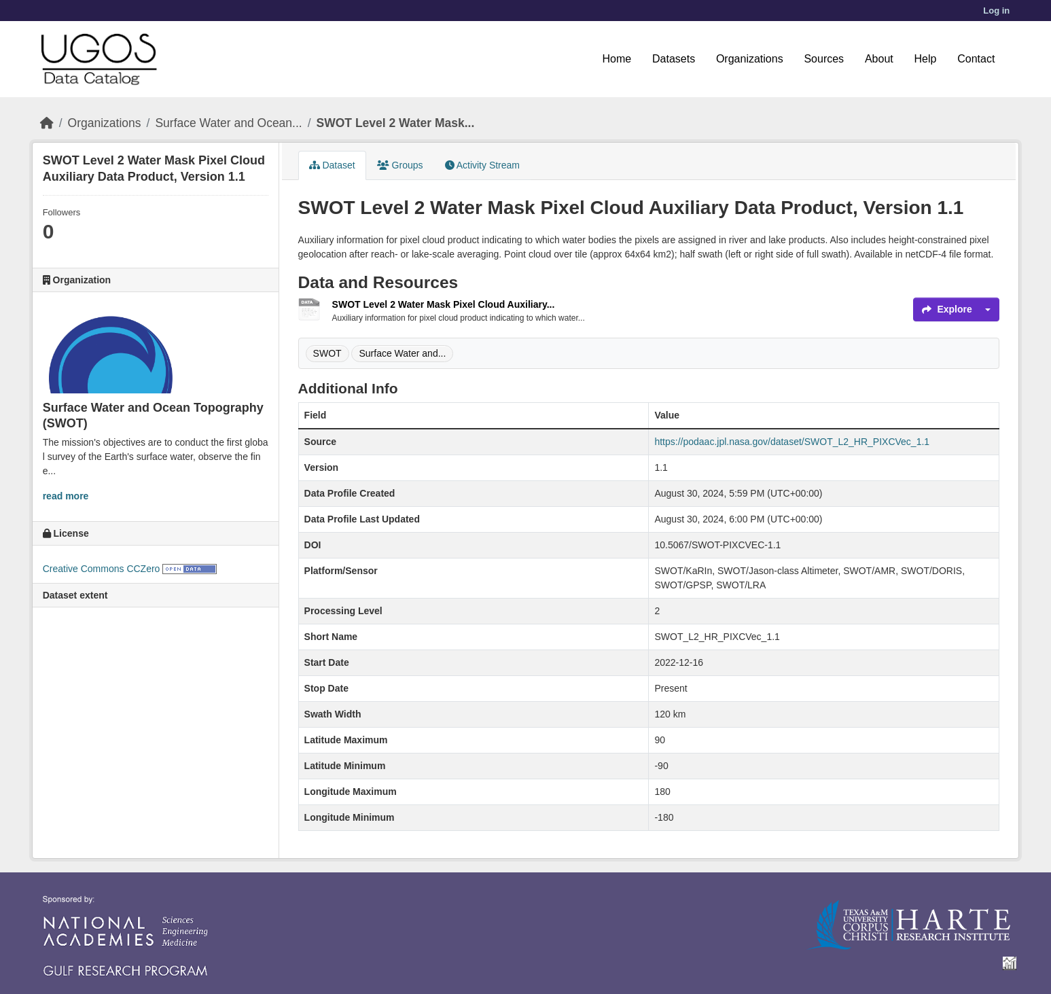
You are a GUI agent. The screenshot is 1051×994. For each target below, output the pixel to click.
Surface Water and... (402, 353)
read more (66, 496)
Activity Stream (482, 165)
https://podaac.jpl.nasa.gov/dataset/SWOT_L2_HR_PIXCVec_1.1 (791, 441)
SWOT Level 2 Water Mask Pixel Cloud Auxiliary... (443, 304)
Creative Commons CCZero (101, 568)
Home (617, 59)
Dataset (332, 165)
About (879, 59)
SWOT (327, 353)
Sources (824, 59)
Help (925, 59)
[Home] (47, 123)
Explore (947, 309)
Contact (976, 59)
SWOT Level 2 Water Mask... (396, 123)
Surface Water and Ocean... (228, 123)
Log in (996, 10)
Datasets (673, 59)
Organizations (749, 59)
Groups (400, 165)
